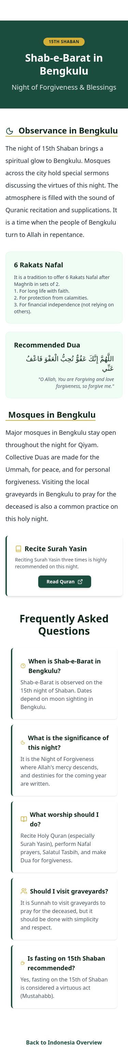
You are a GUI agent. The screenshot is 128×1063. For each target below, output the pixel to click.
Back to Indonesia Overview (64, 1042)
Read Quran (64, 581)
